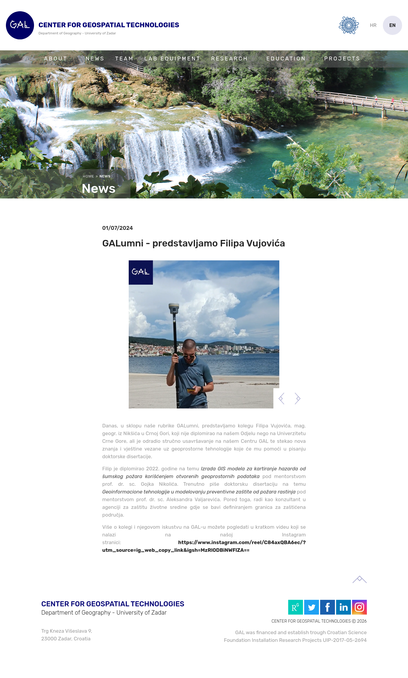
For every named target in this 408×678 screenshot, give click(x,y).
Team (124, 58)
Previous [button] (281, 398)
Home (88, 176)
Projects (342, 58)
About (55, 58)
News (95, 58)
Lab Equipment (172, 58)
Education (286, 58)
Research (229, 58)
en (392, 25)
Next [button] (298, 398)
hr (373, 25)
